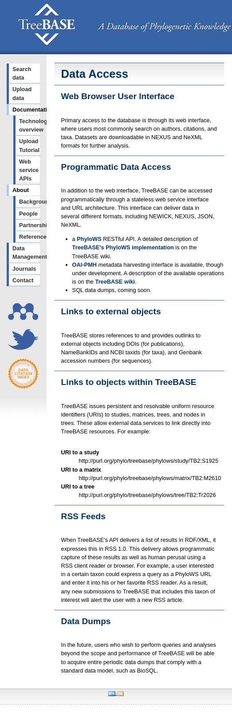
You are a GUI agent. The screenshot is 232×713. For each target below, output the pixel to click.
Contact (23, 280)
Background (29, 201)
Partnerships (29, 225)
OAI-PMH (84, 264)
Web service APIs (29, 170)
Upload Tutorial (29, 145)
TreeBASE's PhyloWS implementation (123, 247)
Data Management (26, 252)
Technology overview (29, 125)
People (28, 213)
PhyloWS (89, 239)
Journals (24, 268)
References (29, 236)
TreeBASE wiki (115, 281)
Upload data (21, 93)
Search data (21, 73)
